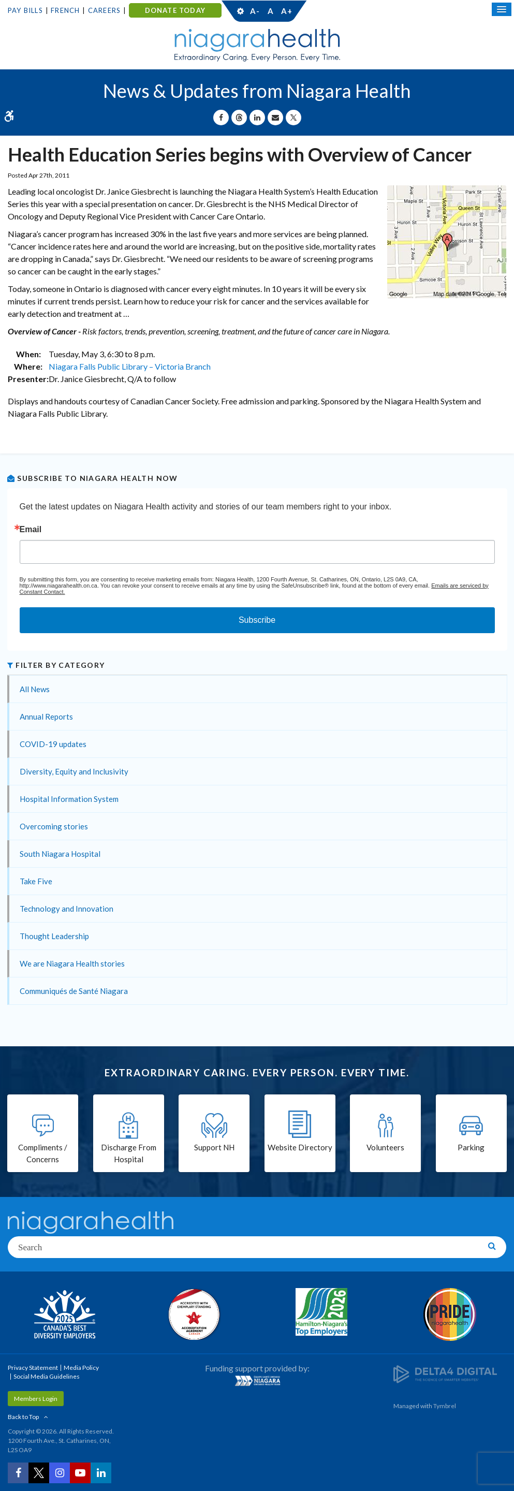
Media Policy (81, 1367)
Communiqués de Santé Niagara (74, 991)
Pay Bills (25, 10)
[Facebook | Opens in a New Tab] (18, 1473)
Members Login (35, 1398)
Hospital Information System (69, 798)
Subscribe (257, 620)
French (65, 10)
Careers (104, 10)
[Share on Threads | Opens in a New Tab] (239, 117)
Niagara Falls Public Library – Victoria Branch (130, 366)
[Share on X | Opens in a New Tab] (293, 117)
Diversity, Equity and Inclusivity (74, 771)
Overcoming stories (54, 826)
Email (31, 529)
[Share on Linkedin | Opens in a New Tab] (257, 117)
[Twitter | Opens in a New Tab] (38, 1473)
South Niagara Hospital (60, 853)
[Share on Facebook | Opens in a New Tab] (221, 117)
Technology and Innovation (66, 908)
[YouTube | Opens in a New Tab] (80, 1473)
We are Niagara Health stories (72, 963)
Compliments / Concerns (42, 1153)
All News (35, 689)
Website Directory (300, 1147)
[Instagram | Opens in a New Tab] (59, 1473)
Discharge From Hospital (128, 1153)
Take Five (36, 881)
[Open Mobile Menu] (501, 9)
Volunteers (385, 1147)
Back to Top (23, 1417)
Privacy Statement (33, 1367)
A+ (286, 11)
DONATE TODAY (175, 10)
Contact (335, 11)
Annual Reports (46, 716)
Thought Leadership (54, 936)
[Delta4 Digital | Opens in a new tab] (445, 1374)
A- (254, 11)
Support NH (214, 1147)
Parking (471, 1147)
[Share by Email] (275, 117)
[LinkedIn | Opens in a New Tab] (101, 1473)
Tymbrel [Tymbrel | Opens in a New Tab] (444, 1406)
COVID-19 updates (53, 744)
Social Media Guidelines (46, 1376)
